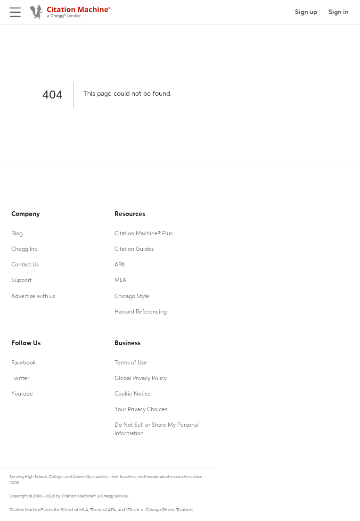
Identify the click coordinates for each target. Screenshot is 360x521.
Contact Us (25, 265)
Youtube (22, 394)
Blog (17, 234)
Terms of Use (131, 363)
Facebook (23, 363)
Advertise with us (33, 296)
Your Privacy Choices (141, 410)
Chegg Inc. (25, 249)
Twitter (20, 378)
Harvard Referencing (141, 312)
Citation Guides (134, 249)
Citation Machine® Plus (143, 234)
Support (21, 280)
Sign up (306, 12)
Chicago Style (132, 296)
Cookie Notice (133, 394)
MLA (120, 280)
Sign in (338, 12)
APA (120, 265)
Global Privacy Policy (141, 378)
